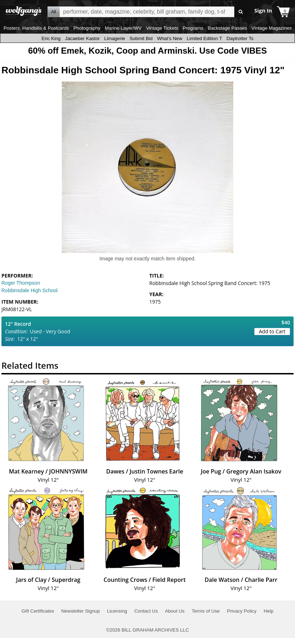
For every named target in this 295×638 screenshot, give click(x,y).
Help (268, 611)
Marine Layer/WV (123, 28)
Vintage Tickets (162, 28)
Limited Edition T (204, 38)
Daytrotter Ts (239, 38)
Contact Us (146, 611)
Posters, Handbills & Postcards (36, 28)
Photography (86, 28)
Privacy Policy (241, 611)
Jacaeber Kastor (82, 38)
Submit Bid (141, 38)
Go (241, 12)
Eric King (50, 38)
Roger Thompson (20, 283)
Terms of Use (206, 611)
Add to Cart (272, 331)
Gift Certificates (37, 611)
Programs (193, 28)
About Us (175, 611)
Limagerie (114, 38)
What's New (169, 38)
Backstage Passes (227, 28)
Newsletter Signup (80, 611)
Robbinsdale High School (29, 290)
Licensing (117, 611)
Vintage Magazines (271, 28)
